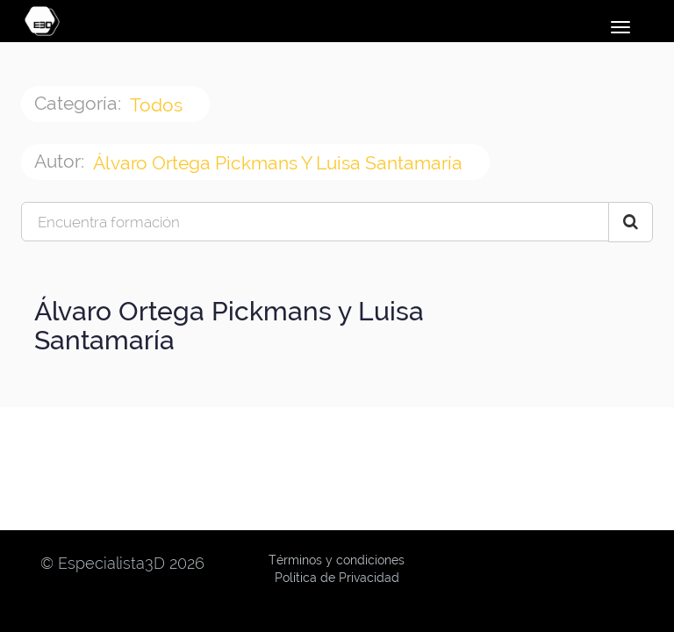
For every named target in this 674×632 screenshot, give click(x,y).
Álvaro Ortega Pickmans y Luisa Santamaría (280, 163)
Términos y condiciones (337, 560)
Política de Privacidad (337, 578)
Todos (158, 105)
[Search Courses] (630, 222)
